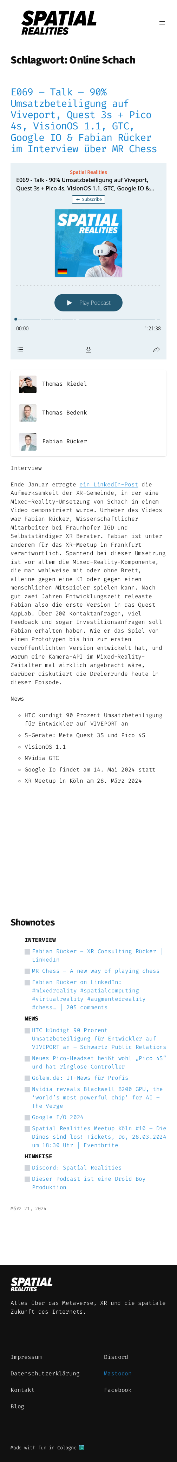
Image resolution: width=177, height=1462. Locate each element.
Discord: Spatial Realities (77, 1167)
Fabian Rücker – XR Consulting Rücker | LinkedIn (97, 955)
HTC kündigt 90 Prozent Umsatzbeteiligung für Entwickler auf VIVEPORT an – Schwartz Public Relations (99, 1038)
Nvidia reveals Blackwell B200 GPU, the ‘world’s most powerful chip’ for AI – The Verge (97, 1097)
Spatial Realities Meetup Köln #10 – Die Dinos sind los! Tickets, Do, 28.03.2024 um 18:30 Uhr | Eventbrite (99, 1137)
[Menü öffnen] (162, 23)
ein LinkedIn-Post (108, 484)
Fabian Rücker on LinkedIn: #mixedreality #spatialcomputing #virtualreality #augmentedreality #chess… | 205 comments (89, 994)
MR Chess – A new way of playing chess (95, 971)
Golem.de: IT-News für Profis (80, 1078)
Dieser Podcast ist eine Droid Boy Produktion (89, 1183)
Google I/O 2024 (58, 1117)
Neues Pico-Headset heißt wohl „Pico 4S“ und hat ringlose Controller (99, 1062)
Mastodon (118, 1373)
